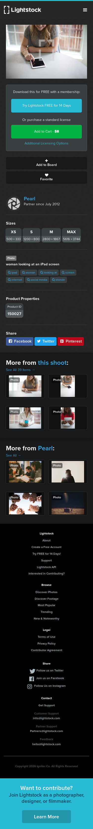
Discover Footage (47, 599)
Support (46, 560)
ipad (12, 272)
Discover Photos (46, 592)
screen (68, 272)
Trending (47, 612)
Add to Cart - (46, 131)
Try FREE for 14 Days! (46, 554)
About (46, 540)
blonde (58, 279)
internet (15, 279)
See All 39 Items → (20, 369)
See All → (13, 455)
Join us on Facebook (50, 678)
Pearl (29, 198)
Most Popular (46, 605)
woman (28, 272)
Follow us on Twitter (49, 670)
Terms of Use (47, 637)
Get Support (46, 705)
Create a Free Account (46, 547)
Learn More (46, 816)
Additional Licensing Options (46, 143)
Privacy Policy (46, 643)
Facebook (19, 341)
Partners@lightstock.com (46, 731)
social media (37, 279)
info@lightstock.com (46, 718)
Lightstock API (46, 567)
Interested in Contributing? (47, 573)
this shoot (52, 362)
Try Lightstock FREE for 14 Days (46, 105)
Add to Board (46, 163)
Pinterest (71, 341)
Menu (85, 10)
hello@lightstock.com (46, 744)
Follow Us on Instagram (50, 686)
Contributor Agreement (46, 650)
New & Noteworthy (46, 618)
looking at (48, 272)
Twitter (45, 341)
